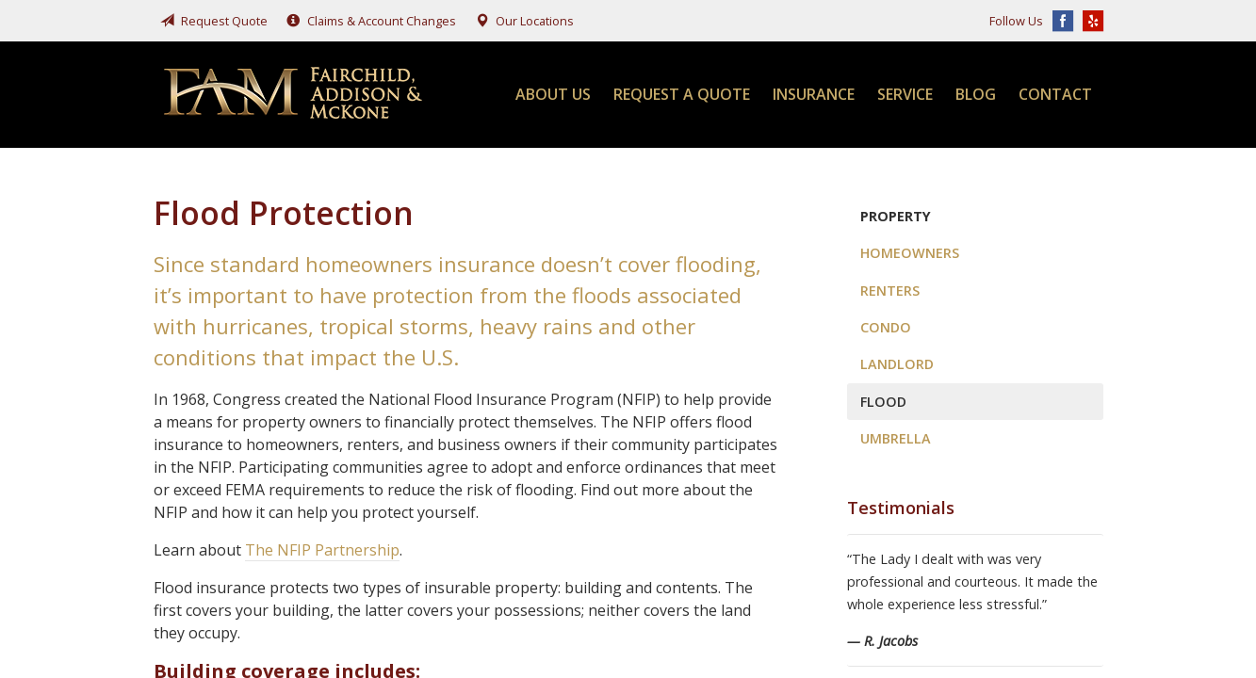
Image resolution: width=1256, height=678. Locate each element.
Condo (885, 327)
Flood (883, 402)
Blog (975, 94)
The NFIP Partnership (322, 550)
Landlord (897, 364)
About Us (553, 94)
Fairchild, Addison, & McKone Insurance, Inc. (295, 94)
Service (905, 94)
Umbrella (895, 438)
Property (895, 216)
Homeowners (909, 253)
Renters (890, 290)
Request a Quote (681, 94)
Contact (1055, 94)
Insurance (814, 94)
